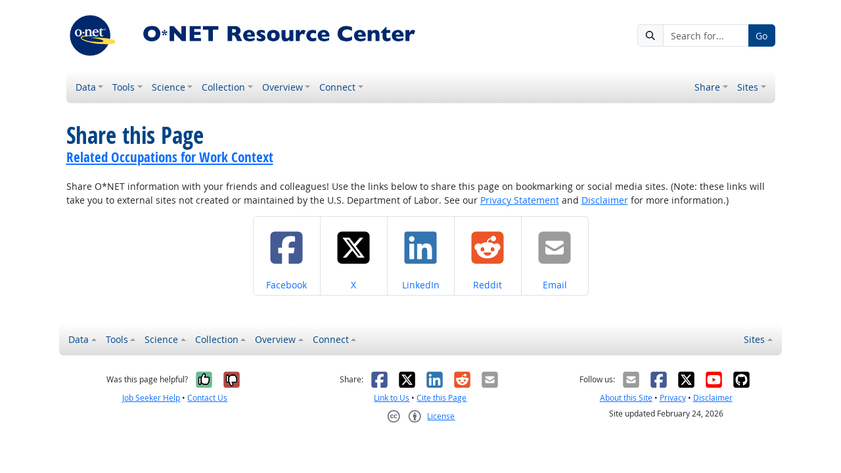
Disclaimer (604, 200)
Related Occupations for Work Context (169, 157)
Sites (747, 87)
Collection (223, 87)
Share (707, 87)
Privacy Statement (519, 200)
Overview (282, 87)
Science (168, 87)
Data (86, 87)
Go (761, 36)
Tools (123, 87)
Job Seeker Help (151, 397)
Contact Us (207, 397)
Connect (337, 87)
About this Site (626, 397)
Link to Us (391, 397)
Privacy (673, 397)
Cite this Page (441, 397)
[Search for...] (705, 35)
